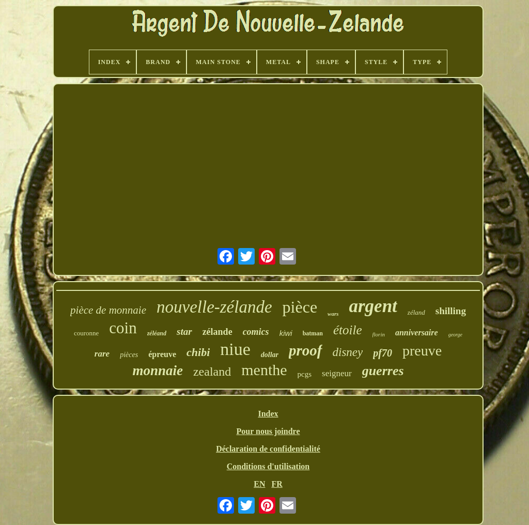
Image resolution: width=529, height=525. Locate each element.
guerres (383, 370)
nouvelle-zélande (214, 307)
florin (378, 334)
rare (102, 354)
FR (276, 484)
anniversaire (416, 332)
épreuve (162, 354)
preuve (422, 351)
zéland (416, 312)
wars (333, 314)
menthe (264, 369)
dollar (269, 355)
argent (373, 306)
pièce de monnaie (108, 310)
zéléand (156, 333)
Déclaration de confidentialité (268, 448)
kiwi (285, 333)
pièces (129, 355)
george (455, 334)
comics (256, 332)
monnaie (157, 370)
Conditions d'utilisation (268, 466)
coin (122, 328)
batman (313, 333)
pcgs (305, 374)
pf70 (382, 353)
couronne (86, 333)
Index (268, 413)
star (184, 331)
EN (259, 484)
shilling (450, 310)
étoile (347, 330)
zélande (217, 332)
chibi (198, 352)
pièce (300, 307)
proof (305, 350)
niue (235, 349)
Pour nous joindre (268, 431)
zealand (212, 371)
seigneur (337, 373)
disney (348, 352)
